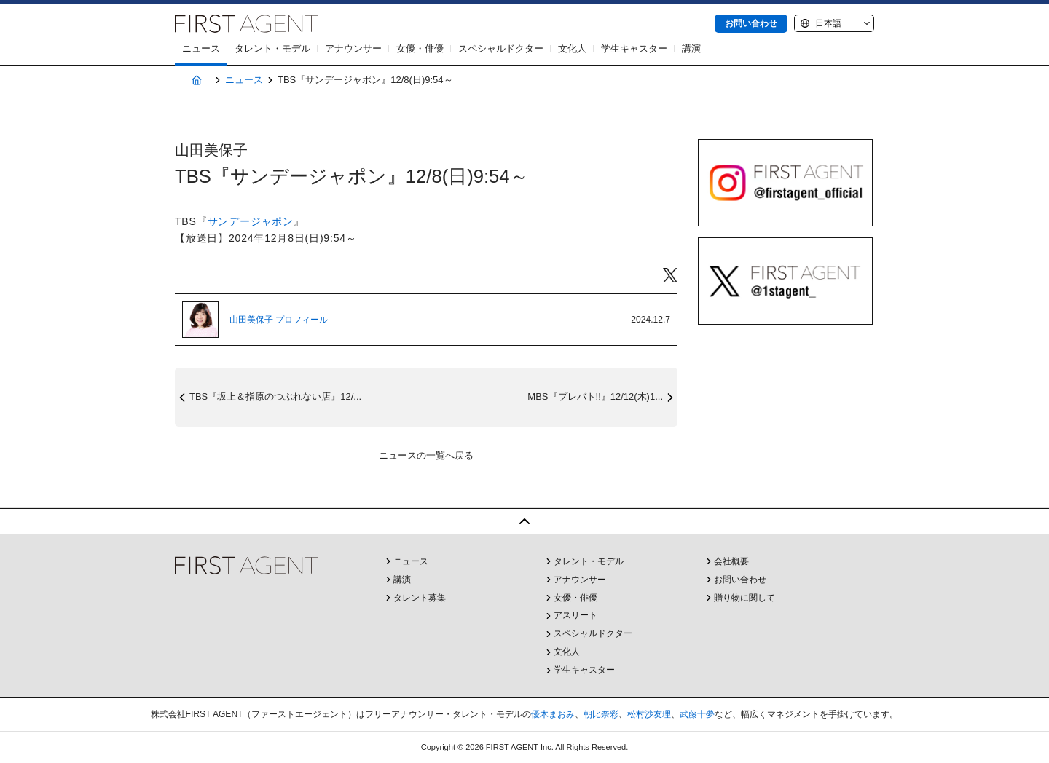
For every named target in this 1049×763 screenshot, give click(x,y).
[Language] (834, 23)
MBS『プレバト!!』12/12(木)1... (595, 396)
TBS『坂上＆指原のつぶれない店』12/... (275, 396)
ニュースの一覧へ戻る (426, 455)
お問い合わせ (751, 23)
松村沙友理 (649, 714)
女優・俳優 (420, 48)
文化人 (572, 48)
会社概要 (731, 561)
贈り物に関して (744, 598)
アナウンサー (353, 48)
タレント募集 (419, 598)
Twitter (670, 275)
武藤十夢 (697, 714)
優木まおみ (553, 714)
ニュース (201, 48)
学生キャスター (634, 48)
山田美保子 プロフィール (278, 320)
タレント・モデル (272, 48)
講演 (691, 48)
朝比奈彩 (601, 714)
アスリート (575, 615)
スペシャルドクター (500, 48)
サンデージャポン (251, 221)
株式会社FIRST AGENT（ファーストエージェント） (246, 24)
